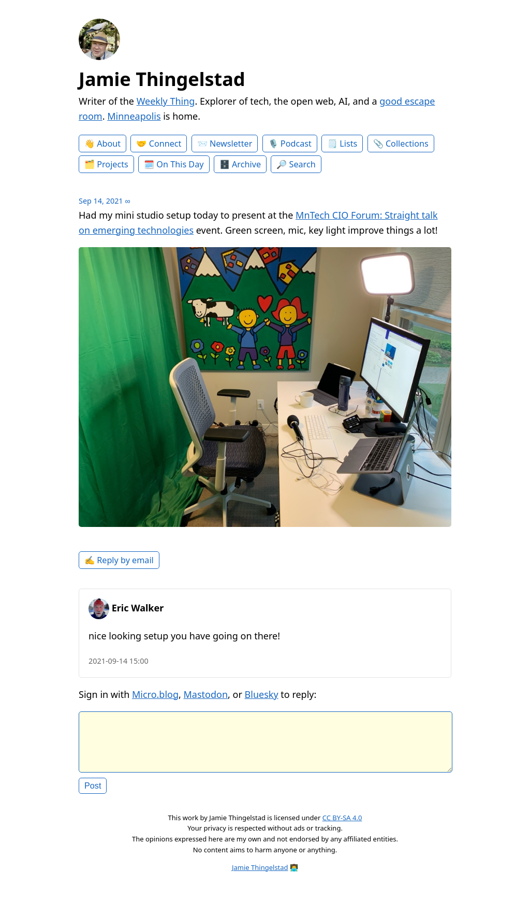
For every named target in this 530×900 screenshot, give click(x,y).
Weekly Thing (166, 101)
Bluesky (261, 694)
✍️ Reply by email (119, 560)
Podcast (296, 143)
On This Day (179, 164)
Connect (165, 143)
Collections (407, 143)
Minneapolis (133, 116)
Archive (246, 164)
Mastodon (206, 694)
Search (302, 164)
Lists (348, 143)
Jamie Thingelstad (162, 79)
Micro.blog (155, 694)
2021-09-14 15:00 (119, 661)
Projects (112, 164)
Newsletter (231, 143)
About (109, 143)
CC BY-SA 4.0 (342, 826)
